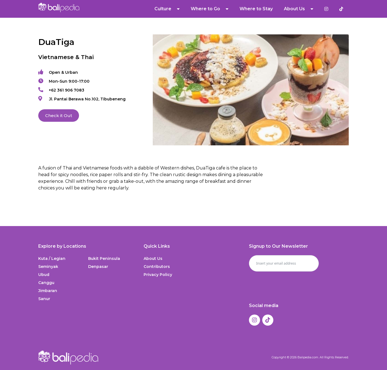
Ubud (43, 274)
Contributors (157, 266)
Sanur (44, 298)
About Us (298, 9)
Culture (167, 9)
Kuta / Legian (51, 258)
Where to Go (209, 9)
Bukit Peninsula (104, 258)
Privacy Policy (158, 274)
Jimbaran (47, 290)
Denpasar (98, 266)
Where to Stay (256, 8)
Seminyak (48, 266)
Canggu (46, 282)
